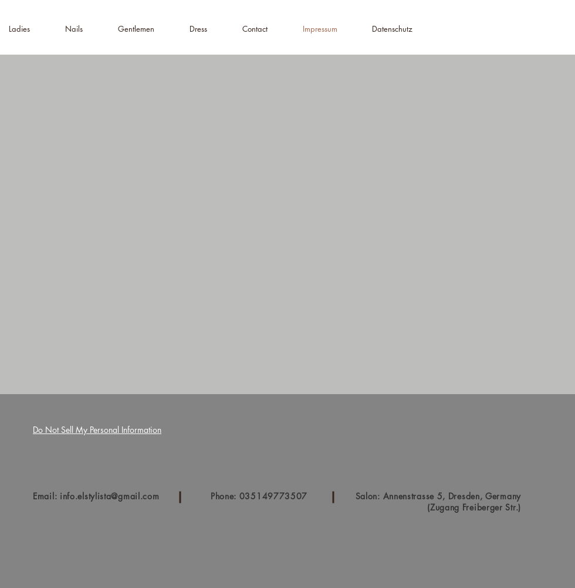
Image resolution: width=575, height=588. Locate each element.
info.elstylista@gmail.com (110, 496)
